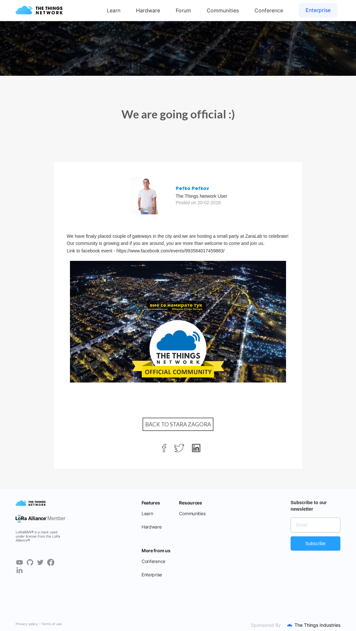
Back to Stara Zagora (178, 424)
